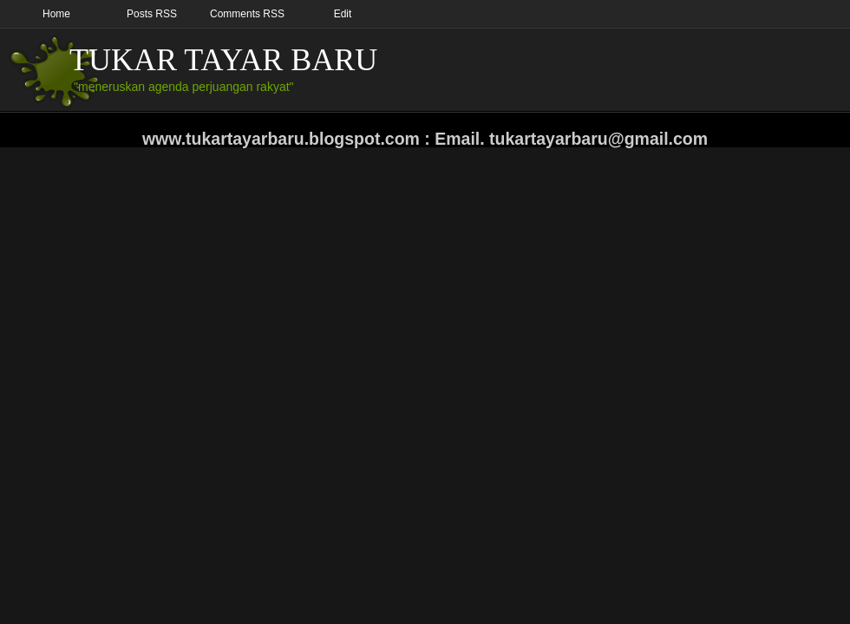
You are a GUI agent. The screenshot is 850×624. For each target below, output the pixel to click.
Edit (343, 14)
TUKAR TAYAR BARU (223, 59)
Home (56, 14)
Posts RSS (152, 14)
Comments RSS (247, 14)
